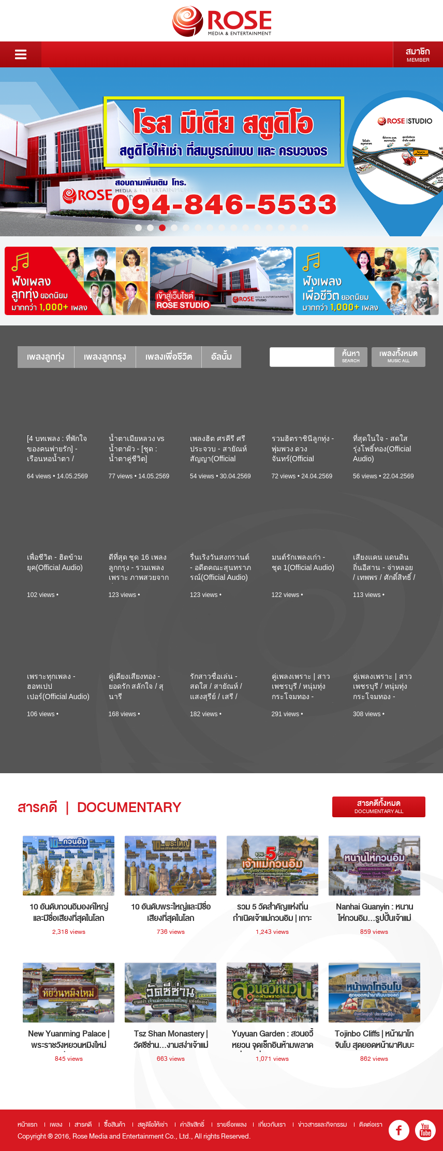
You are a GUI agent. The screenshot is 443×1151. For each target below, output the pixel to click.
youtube (425, 1130)
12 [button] (269, 227)
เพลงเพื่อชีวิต (168, 357)
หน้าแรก (27, 1124)
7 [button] (209, 227)
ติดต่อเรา (370, 1124)
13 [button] (281, 227)
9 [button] (233, 227)
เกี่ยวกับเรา (272, 1124)
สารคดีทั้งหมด (379, 807)
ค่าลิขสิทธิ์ (192, 1124)
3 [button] (162, 227)
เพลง (56, 1124)
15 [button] (305, 227)
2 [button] (150, 227)
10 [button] (245, 227)
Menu (20, 54)
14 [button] (293, 227)
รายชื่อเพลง (231, 1124)
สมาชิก (418, 54)
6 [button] (198, 227)
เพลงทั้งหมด (398, 356)
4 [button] (174, 227)
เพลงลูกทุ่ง (46, 357)
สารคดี (83, 1124)
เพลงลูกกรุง (105, 357)
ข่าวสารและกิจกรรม (322, 1124)
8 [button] (221, 227)
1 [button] (138, 227)
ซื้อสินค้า (114, 1124)
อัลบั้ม (221, 357)
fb (399, 1130)
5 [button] (186, 227)
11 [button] (257, 227)
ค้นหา (351, 356)
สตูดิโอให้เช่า (153, 1124)
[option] (221, 151)
